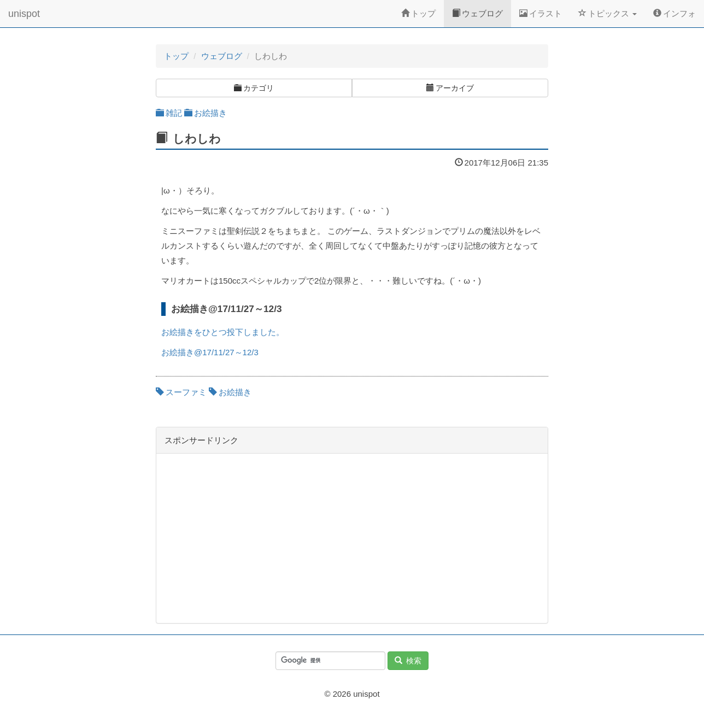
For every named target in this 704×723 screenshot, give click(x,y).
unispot (24, 13)
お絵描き (205, 112)
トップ (418, 13)
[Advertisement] (352, 538)
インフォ (674, 13)
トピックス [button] (607, 13)
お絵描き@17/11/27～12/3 (210, 352)
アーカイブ (450, 88)
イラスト (540, 13)
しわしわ (197, 138)
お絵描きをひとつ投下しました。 (222, 332)
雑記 (169, 112)
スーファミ (181, 392)
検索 (408, 660)
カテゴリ (254, 88)
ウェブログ (477, 13)
